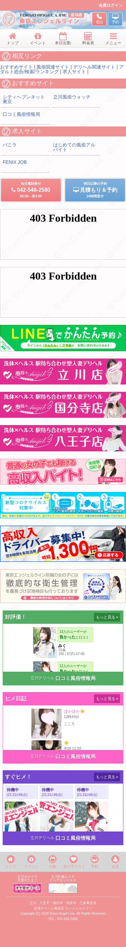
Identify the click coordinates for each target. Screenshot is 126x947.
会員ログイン (111, 5)
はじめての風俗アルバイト (74, 147)
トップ (10, 861)
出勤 (52, 861)
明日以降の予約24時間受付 (95, 190)
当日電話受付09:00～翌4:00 (31, 190)
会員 (115, 861)
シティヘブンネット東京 (24, 99)
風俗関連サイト (52, 67)
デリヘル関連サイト (94, 67)
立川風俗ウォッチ (72, 97)
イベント (31, 861)
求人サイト (74, 71)
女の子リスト (73, 861)
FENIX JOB (15, 162)
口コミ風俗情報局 (21, 114)
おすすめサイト (16, 67)
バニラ (10, 144)
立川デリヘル (42, 678)
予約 (95, 861)
